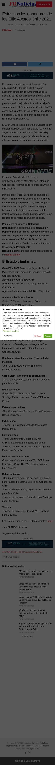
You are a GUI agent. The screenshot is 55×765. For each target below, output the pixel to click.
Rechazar (38, 336)
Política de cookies (11, 331)
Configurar (8, 336)
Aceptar (48, 336)
